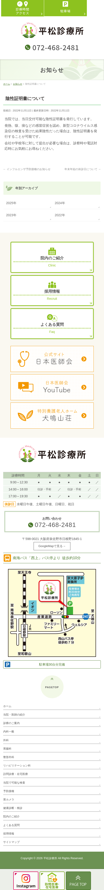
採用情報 (8, 833)
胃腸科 (7, 748)
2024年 (60, 203)
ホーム (7, 706)
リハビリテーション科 (17, 765)
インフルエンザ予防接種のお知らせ (27, 169)
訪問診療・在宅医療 (15, 774)
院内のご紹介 (11, 816)
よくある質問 (11, 825)
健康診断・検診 (12, 808)
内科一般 (8, 731)
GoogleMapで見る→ (52, 546)
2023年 (11, 215)
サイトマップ (11, 842)
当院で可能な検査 (14, 782)
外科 (6, 740)
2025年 (11, 203)
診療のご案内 (11, 723)
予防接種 (8, 791)
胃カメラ (8, 799)
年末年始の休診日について (82, 169)
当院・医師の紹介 (14, 714)
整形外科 (8, 757)
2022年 (60, 215)
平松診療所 (50, 858)
